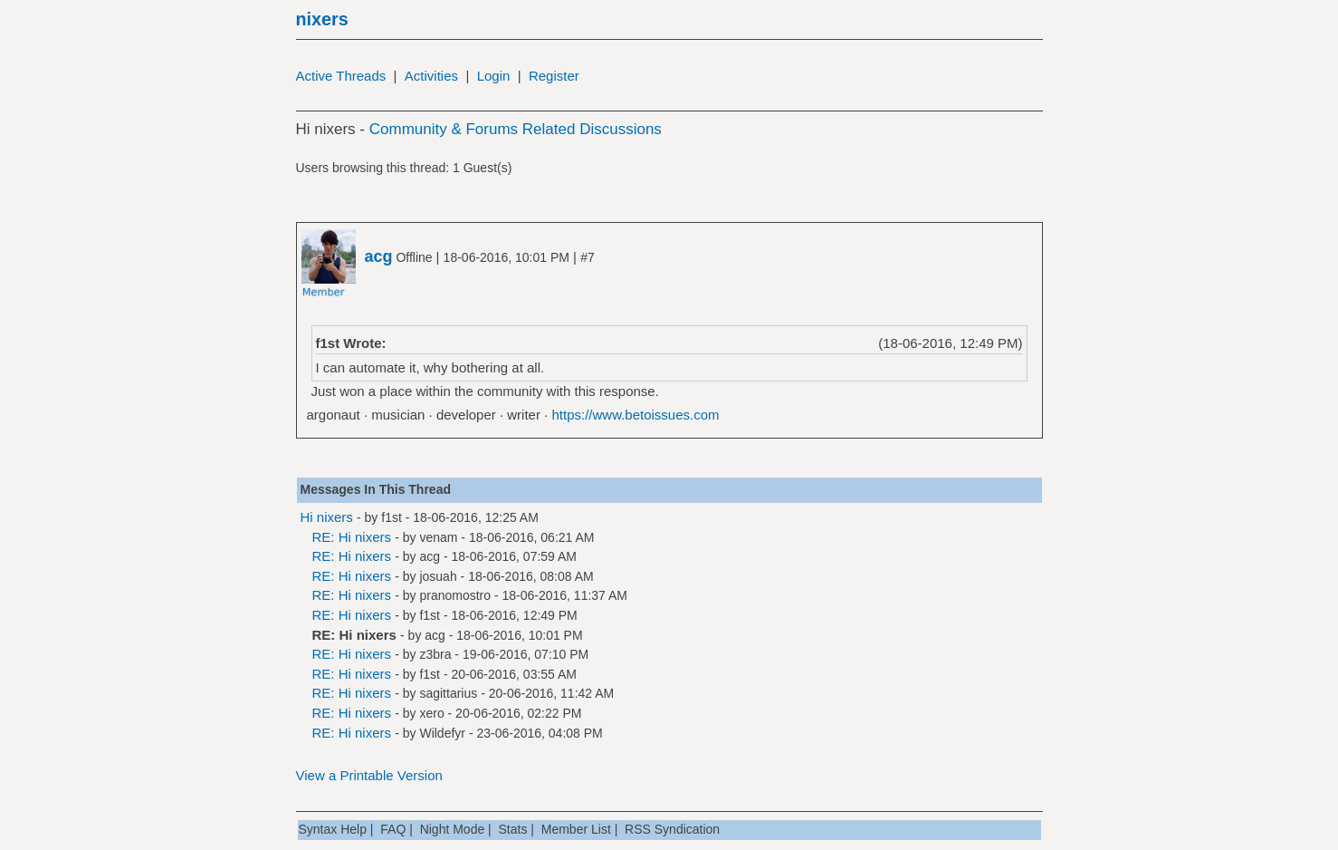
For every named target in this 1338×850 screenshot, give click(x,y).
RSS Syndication (672, 829)
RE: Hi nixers (352, 537)
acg (429, 556)
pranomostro (455, 595)
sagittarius (448, 693)
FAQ (393, 829)
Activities (431, 75)
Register (554, 75)
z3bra (435, 654)
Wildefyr (442, 733)
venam (438, 537)
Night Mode (452, 829)
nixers (322, 19)
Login (494, 75)
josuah (437, 576)
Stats (513, 829)
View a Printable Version (369, 775)
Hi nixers (327, 517)
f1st (391, 517)
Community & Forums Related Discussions (515, 129)
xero (431, 713)
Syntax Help (333, 829)
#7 (587, 257)
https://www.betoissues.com (635, 414)
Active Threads (341, 75)
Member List (576, 829)
